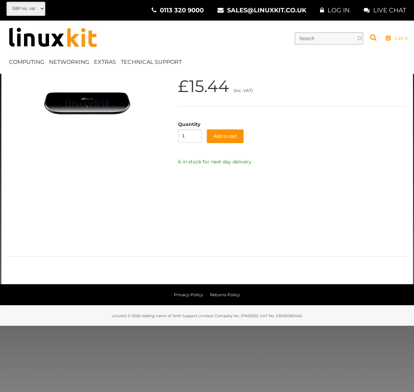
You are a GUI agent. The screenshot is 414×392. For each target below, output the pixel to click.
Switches (134, 82)
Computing (26, 63)
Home (14, 82)
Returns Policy (225, 361)
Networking (69, 63)
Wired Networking (91, 82)
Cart (396, 39)
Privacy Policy (188, 361)
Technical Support (151, 63)
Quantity (186, 190)
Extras (105, 63)
